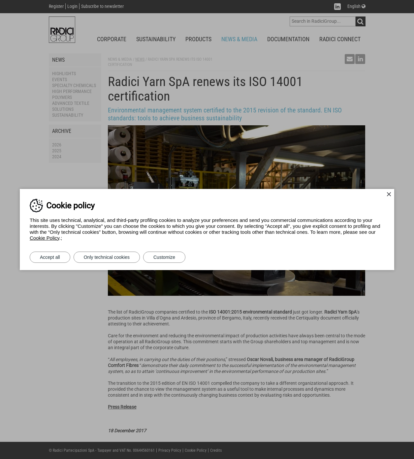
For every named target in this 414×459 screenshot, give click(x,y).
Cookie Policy (44, 238)
